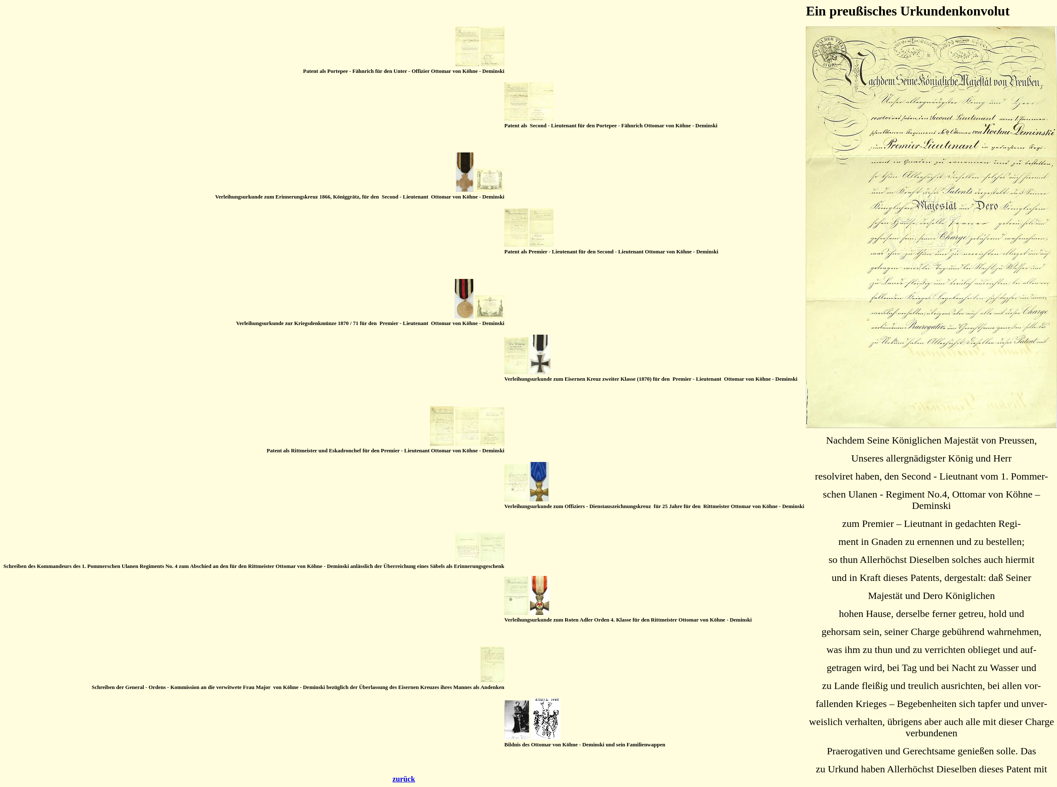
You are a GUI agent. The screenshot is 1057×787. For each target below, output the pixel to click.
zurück (404, 779)
